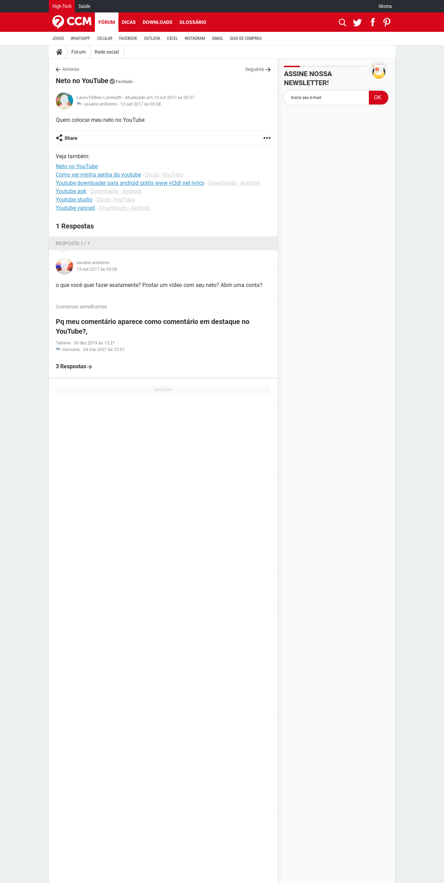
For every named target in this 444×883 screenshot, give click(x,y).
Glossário (192, 22)
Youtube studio (74, 199)
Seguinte (254, 69)
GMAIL (217, 38)
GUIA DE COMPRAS (245, 38)
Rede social (107, 52)
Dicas (129, 22)
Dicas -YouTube (164, 174)
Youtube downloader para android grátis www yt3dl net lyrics (130, 183)
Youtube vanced (75, 208)
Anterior (71, 69)
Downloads (157, 22)
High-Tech (61, 6)
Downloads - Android (233, 183)
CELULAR (104, 38)
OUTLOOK (152, 38)
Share (71, 138)
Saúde (84, 6)
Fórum (106, 22)
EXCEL (172, 38)
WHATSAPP (80, 38)
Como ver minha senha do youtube (98, 174)
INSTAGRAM (195, 38)
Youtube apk (71, 191)
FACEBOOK (128, 38)
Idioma (385, 6)
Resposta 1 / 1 (73, 243)
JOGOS (58, 38)
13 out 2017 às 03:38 (140, 104)
